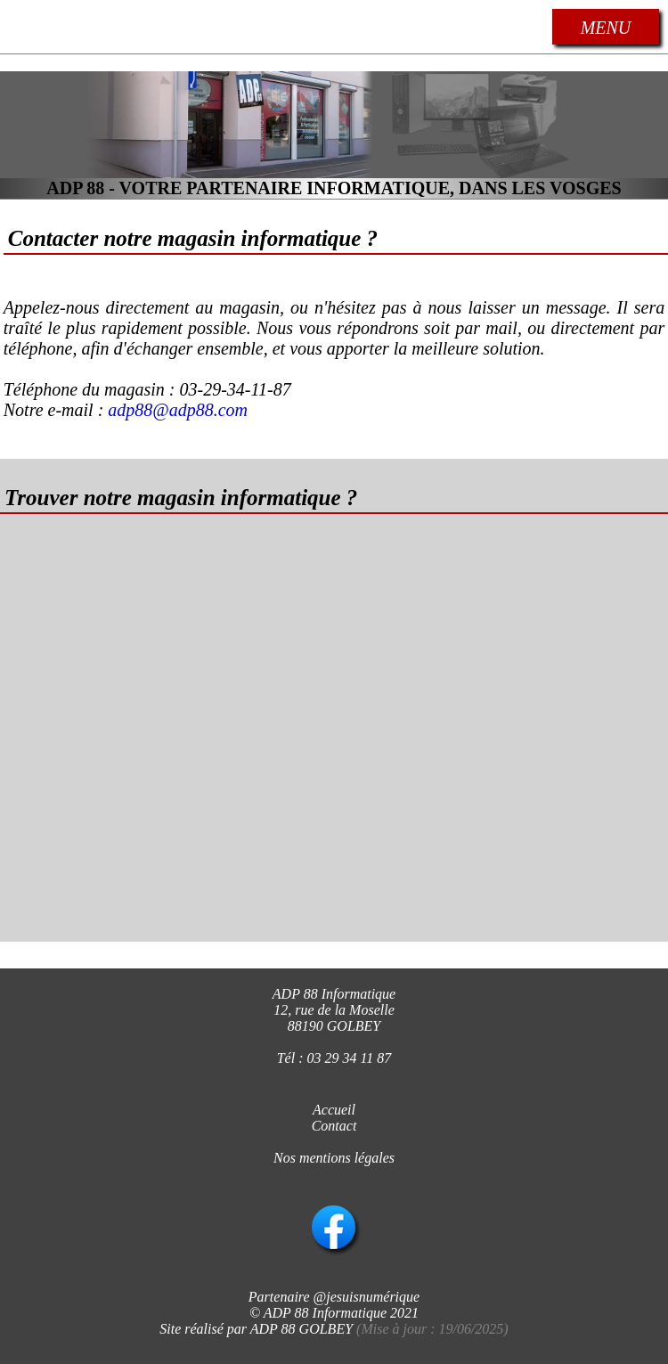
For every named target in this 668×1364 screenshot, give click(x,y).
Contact (334, 1125)
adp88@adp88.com (178, 410)
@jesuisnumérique (367, 1296)
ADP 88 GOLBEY (301, 1328)
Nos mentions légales (334, 1157)
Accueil (334, 1109)
